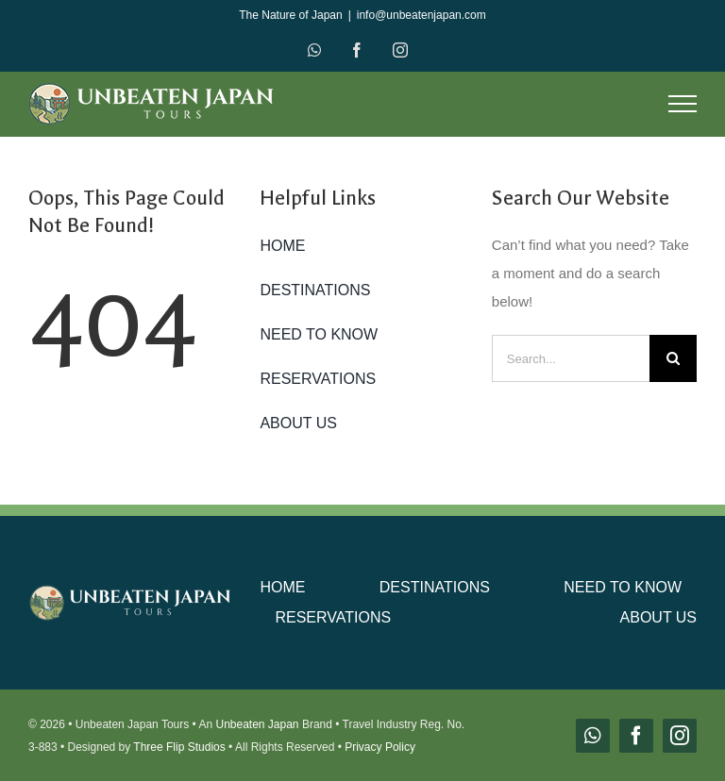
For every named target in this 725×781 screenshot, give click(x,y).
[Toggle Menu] (683, 103)
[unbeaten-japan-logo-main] (130, 592)
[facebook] (636, 736)
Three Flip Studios (179, 747)
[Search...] (570, 358)
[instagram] (680, 736)
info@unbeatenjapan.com (421, 15)
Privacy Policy (380, 747)
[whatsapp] (593, 736)
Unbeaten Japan (256, 724)
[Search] (673, 358)
